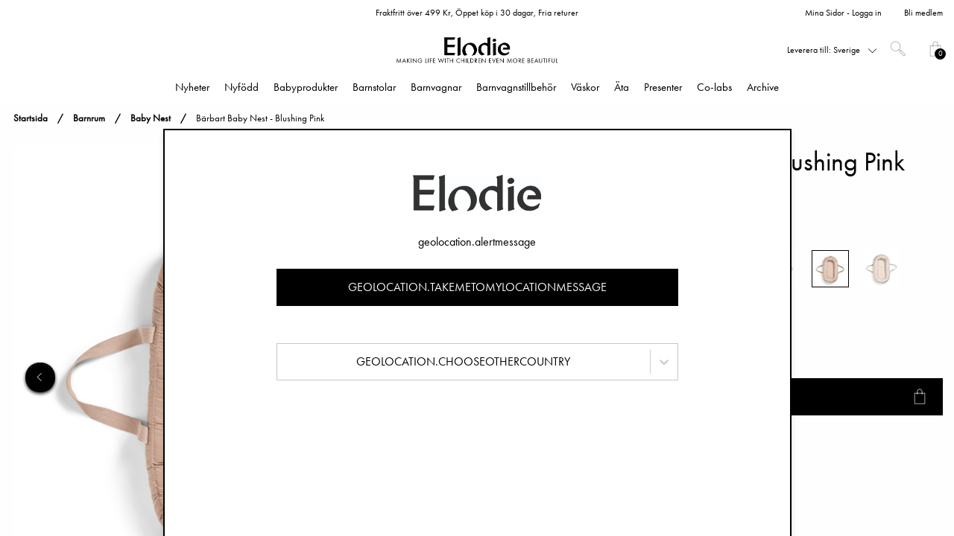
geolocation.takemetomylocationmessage (477, 287)
